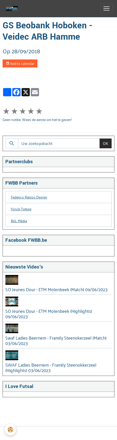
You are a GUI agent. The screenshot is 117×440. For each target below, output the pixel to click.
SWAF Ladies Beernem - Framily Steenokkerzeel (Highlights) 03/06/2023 (50, 367)
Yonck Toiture (21, 209)
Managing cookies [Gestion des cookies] (58, 433)
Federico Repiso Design (29, 197)
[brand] (13, 8)
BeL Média (19, 221)
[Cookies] (10, 429)
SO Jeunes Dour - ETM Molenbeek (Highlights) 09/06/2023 (48, 314)
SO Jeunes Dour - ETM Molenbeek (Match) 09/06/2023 (56, 289)
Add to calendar (20, 63)
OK (105, 143)
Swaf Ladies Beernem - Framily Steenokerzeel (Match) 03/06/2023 (55, 340)
